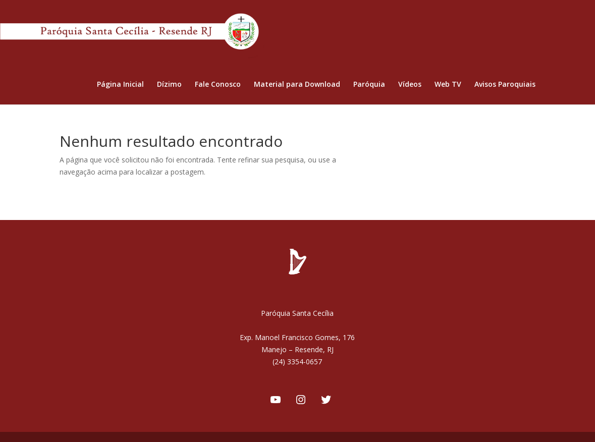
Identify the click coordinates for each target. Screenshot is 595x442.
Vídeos (409, 85)
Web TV (448, 85)
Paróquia (369, 85)
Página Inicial (120, 85)
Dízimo (169, 85)
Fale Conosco (218, 85)
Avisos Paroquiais (504, 85)
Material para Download (297, 85)
